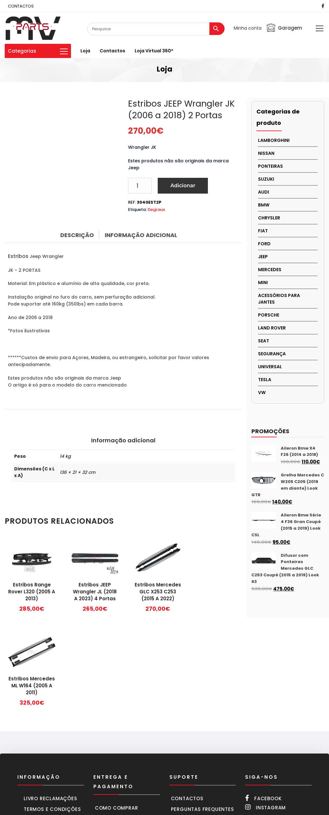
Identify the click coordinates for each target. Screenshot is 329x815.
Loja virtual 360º (154, 51)
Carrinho (108, 723)
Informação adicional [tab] (141, 235)
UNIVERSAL (270, 367)
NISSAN (266, 153)
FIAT (263, 231)
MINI (263, 282)
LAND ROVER (272, 328)
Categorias (38, 51)
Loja (85, 51)
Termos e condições (52, 714)
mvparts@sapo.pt (287, 774)
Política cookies (47, 743)
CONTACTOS (21, 6)
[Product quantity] (140, 186)
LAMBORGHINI (274, 140)
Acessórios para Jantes (279, 298)
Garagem (284, 28)
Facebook (263, 703)
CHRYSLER (269, 218)
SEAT (263, 341)
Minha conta (247, 28)
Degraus (156, 209)
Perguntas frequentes (202, 714)
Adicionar (182, 186)
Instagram (265, 712)
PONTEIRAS (270, 166)
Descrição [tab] (77, 235)
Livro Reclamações (50, 703)
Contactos (112, 51)
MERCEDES (269, 269)
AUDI (263, 192)
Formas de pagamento (126, 734)
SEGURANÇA (272, 354)
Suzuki (266, 179)
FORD (264, 244)
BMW (263, 205)
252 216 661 (270, 733)
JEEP (263, 256)
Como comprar (116, 713)
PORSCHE (268, 315)
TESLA (264, 379)
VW (262, 392)
